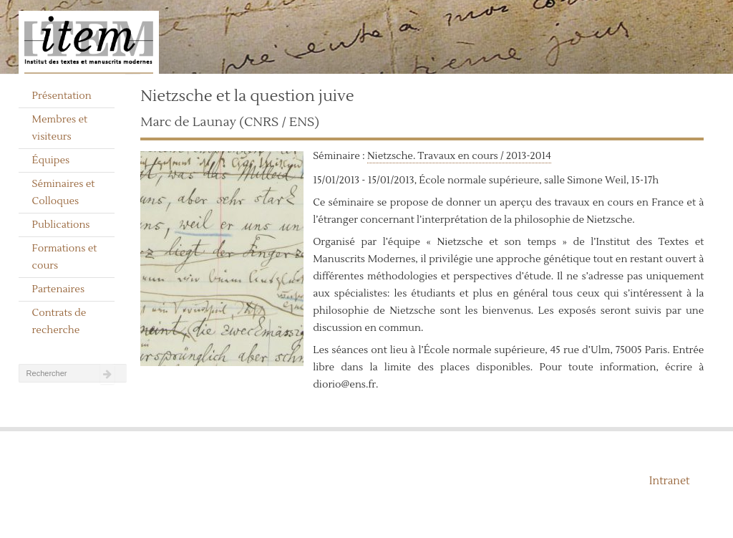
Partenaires (58, 289)
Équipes (51, 160)
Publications (61, 224)
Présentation (62, 96)
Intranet (669, 481)
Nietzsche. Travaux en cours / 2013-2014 (459, 156)
